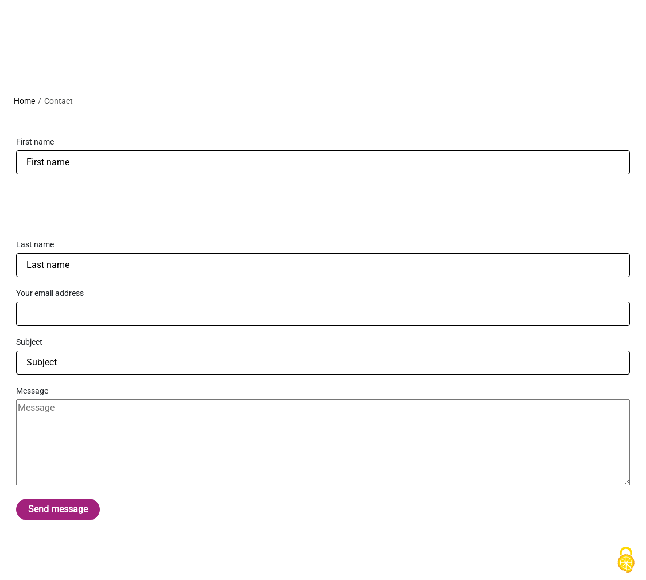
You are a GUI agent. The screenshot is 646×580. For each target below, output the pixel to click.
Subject (29, 342)
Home (24, 101)
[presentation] (103, 206)
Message (32, 390)
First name (35, 141)
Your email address (50, 293)
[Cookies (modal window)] (626, 560)
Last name (35, 244)
